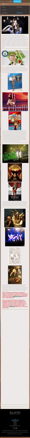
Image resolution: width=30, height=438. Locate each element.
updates (19, 7)
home (3, 7)
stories (4, 10)
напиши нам (12, 306)
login (10, 1)
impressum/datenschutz (15, 425)
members (5, 13)
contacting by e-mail (17, 296)
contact (15, 424)
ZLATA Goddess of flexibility (15, 413)
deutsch (7, 4)
